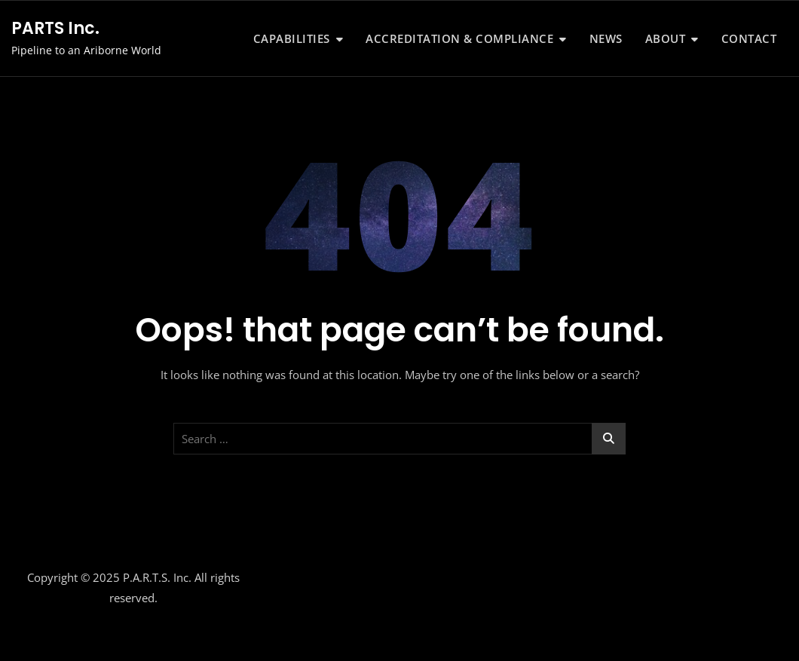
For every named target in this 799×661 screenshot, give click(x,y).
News (606, 38)
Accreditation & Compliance (459, 38)
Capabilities (291, 38)
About (665, 38)
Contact (749, 38)
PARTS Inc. (55, 28)
